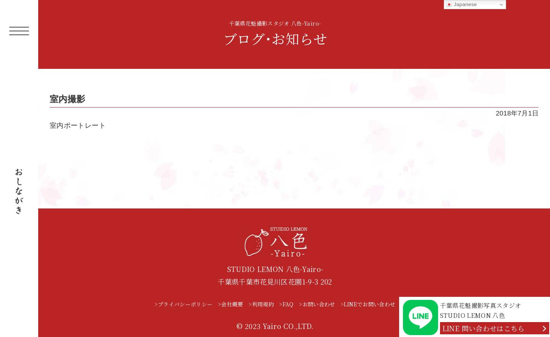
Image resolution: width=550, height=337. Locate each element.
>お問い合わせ (317, 304)
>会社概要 (230, 304)
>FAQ (286, 304)
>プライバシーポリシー (184, 304)
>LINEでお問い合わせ (368, 304)
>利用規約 (261, 304)
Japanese (461, 5)
